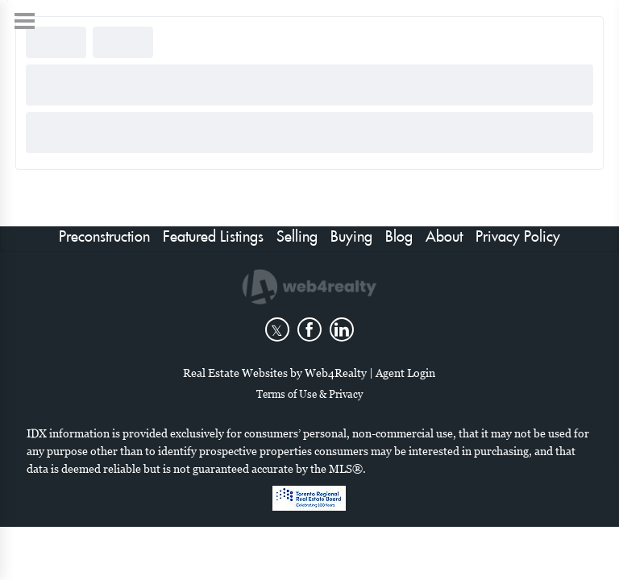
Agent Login (405, 372)
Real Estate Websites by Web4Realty (275, 372)
